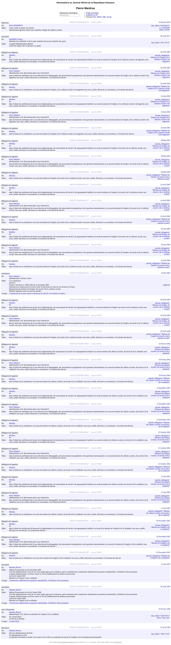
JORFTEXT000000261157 (79, 185)
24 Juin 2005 (165, 96)
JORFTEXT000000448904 (79, 96)
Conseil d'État (14, 621)
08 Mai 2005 (165, 140)
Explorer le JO (92, 15)
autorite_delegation (162, 55)
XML (104, 17)
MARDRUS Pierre (17, 39)
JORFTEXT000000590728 (79, 564)
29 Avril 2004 (165, 300)
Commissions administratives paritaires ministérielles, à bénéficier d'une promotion (38, 580)
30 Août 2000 (165, 586)
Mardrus (13, 55)
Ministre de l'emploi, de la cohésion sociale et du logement (160, 59)
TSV (94, 17)
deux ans (166, 618)
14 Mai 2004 (165, 273)
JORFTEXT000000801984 (79, 229)
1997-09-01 (165, 616)
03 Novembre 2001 (163, 521)
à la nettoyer (117, 642)
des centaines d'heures (66, 642)
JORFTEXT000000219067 (79, 586)
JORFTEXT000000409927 (79, 432)
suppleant (166, 285)
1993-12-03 (165, 634)
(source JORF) (96, 22)
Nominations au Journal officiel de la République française (86, 2)
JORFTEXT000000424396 (79, 140)
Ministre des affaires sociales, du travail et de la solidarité (160, 351)
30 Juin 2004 (165, 229)
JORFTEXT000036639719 (79, 22)
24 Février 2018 (164, 22)
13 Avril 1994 (165, 627)
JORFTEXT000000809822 (79, 52)
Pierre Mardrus (15, 71)
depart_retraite (164, 30)
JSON (99, 17)
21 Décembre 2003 (163, 388)
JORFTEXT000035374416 (79, 36)
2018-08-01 (165, 26)
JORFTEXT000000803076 (79, 273)
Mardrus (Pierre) (16, 567)
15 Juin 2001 (165, 564)
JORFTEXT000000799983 (79, 344)
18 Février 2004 (164, 344)
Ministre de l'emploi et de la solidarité (161, 528)
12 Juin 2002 (165, 476)
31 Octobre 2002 (164, 432)
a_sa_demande (164, 28)
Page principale (92, 13)
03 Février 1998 (164, 609)
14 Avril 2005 (165, 185)
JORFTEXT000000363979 (79, 627)
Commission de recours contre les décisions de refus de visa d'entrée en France (37, 294)
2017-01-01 (165, 43)
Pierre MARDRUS (17, 25)
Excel (109, 17)
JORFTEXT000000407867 (79, 521)
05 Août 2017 (165, 36)
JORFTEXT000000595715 (79, 476)
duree (159, 618)
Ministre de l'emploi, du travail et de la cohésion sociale (161, 148)
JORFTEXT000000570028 (79, 609)
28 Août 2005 (165, 52)
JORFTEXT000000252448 (79, 300)
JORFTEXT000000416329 (79, 388)
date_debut (155, 26)
